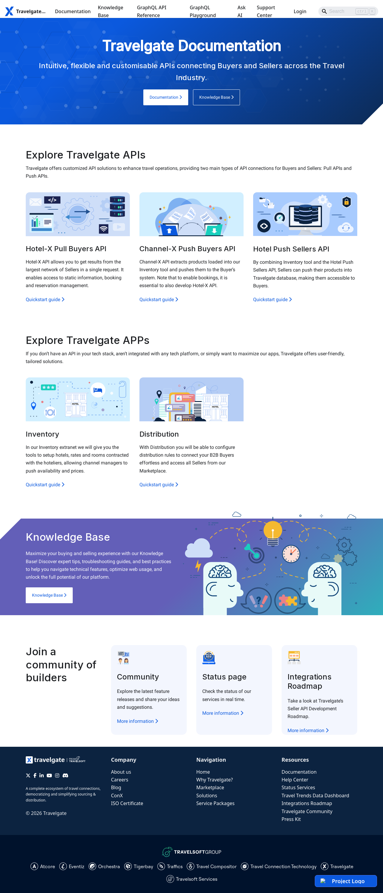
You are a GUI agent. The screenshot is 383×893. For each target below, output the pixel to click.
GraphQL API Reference (151, 11)
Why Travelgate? (214, 779)
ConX (117, 795)
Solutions (206, 795)
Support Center (266, 11)
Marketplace (210, 787)
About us (121, 772)
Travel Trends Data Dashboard (315, 795)
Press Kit (291, 819)
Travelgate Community (307, 811)
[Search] (348, 11)
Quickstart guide (45, 299)
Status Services (298, 787)
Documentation (73, 11)
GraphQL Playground (203, 11)
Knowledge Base (110, 11)
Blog (116, 787)
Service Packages (215, 803)
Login (300, 11)
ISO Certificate (127, 803)
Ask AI (242, 11)
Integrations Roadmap (307, 803)
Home (203, 772)
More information (137, 721)
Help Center (295, 779)
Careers (119, 779)
